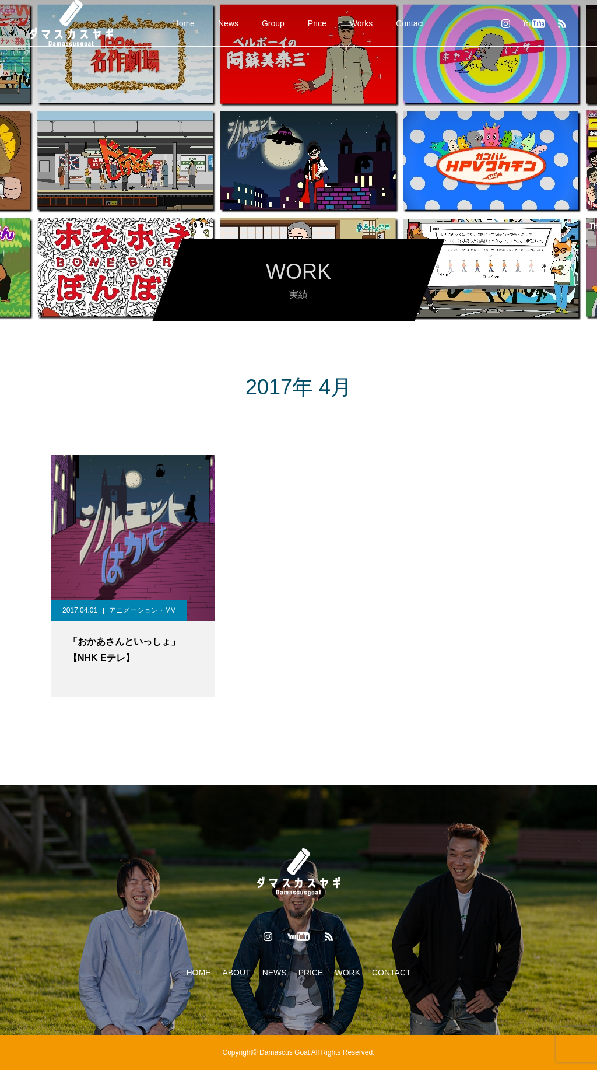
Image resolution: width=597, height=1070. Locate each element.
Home (184, 23)
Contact (410, 23)
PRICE (311, 972)
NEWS (274, 972)
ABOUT (236, 972)
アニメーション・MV (142, 610)
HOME (198, 972)
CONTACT (391, 972)
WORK (347, 972)
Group (273, 23)
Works (361, 23)
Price (317, 23)
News (228, 23)
